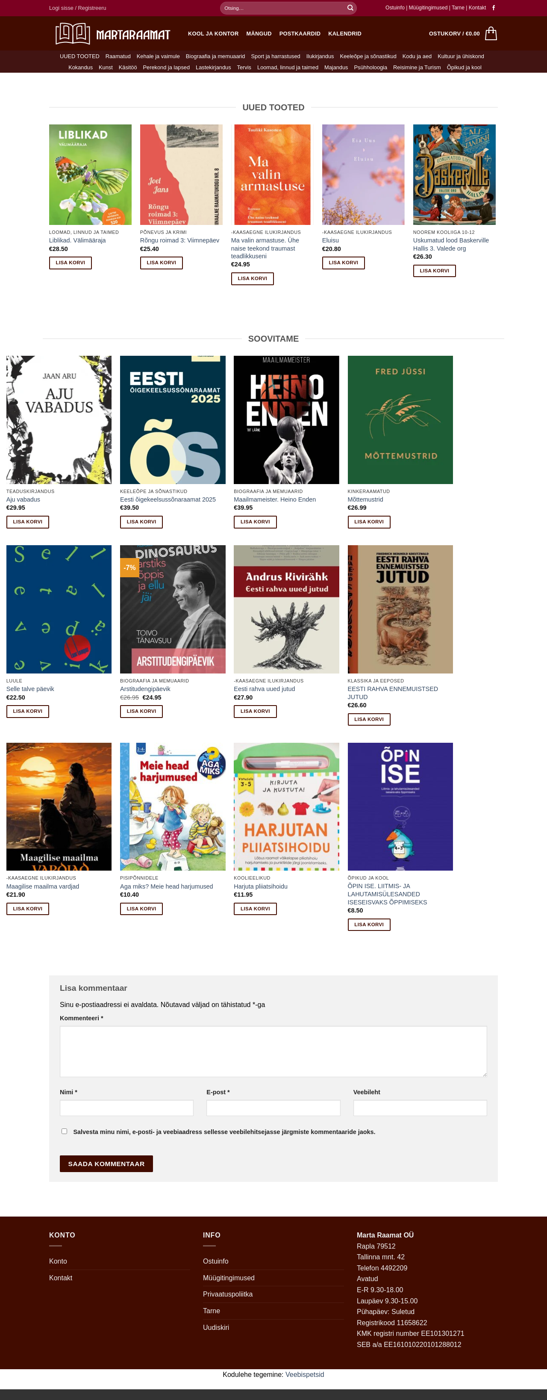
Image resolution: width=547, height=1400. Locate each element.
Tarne (459, 8)
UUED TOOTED (80, 56)
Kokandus (80, 67)
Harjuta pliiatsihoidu (261, 886)
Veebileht (366, 1092)
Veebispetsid (304, 1374)
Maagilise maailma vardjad (42, 886)
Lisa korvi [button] (70, 262)
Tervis (244, 67)
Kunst (106, 67)
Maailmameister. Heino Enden (275, 499)
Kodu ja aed (417, 56)
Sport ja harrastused (275, 56)
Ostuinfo (395, 8)
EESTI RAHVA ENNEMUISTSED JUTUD (393, 692)
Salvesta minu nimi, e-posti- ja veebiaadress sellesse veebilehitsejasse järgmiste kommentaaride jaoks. (224, 1131)
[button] (77, 8)
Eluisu (330, 240)
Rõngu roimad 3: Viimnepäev (179, 240)
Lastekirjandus (213, 67)
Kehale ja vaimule (158, 56)
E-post (217, 1092)
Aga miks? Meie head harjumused (166, 886)
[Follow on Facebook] (493, 8)
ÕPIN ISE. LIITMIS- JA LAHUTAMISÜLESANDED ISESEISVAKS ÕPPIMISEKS (387, 894)
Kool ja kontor (213, 33)
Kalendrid (345, 33)
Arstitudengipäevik (145, 688)
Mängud (259, 33)
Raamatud (118, 56)
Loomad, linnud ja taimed (287, 67)
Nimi (68, 1092)
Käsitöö (128, 67)
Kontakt (477, 8)
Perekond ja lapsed (166, 67)
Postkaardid (300, 33)
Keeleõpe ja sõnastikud (368, 56)
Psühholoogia (371, 67)
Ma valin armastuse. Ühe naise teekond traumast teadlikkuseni (265, 248)
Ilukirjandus (320, 56)
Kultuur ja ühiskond (461, 56)
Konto (58, 1261)
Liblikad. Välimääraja (77, 240)
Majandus (336, 67)
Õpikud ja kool (464, 67)
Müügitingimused (428, 8)
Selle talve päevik (30, 688)
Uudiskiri (216, 1327)
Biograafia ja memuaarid (215, 56)
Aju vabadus (23, 499)
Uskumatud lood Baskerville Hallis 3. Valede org (451, 244)
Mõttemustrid (365, 499)
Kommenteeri (81, 1018)
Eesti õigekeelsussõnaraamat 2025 (168, 499)
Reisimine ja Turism (417, 67)
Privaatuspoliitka (228, 1294)
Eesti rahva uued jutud (264, 688)
